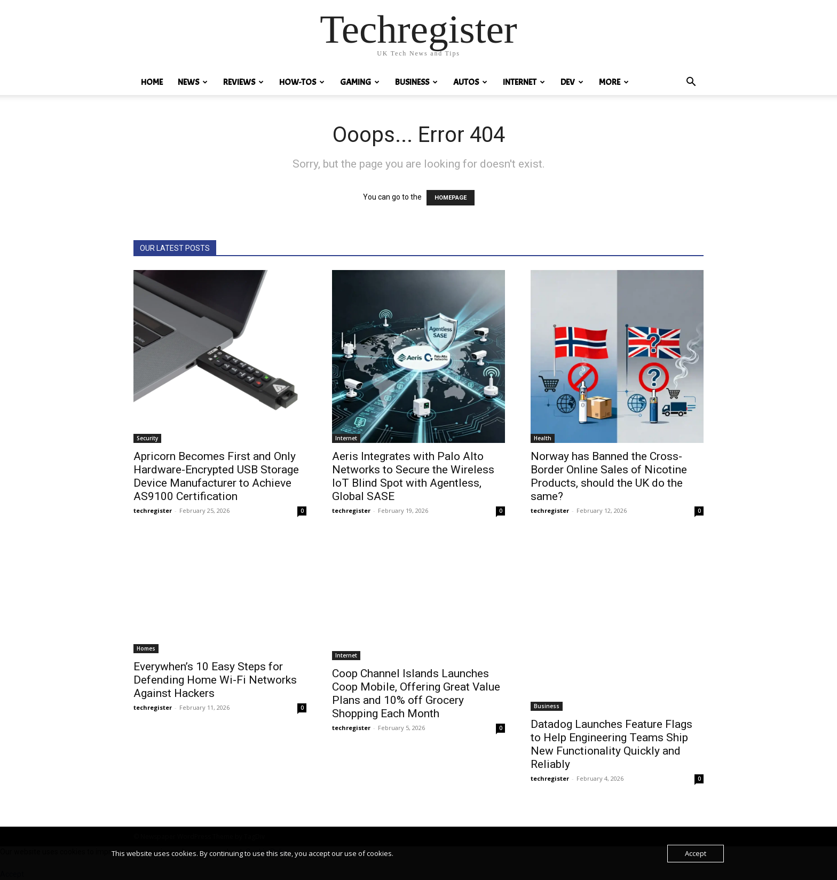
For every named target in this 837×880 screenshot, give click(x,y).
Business (416, 82)
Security (147, 438)
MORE (614, 82)
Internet (524, 82)
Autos (470, 82)
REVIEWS (243, 82)
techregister (152, 510)
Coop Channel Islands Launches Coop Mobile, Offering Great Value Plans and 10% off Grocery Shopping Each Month (416, 693)
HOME (152, 82)
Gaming (360, 82)
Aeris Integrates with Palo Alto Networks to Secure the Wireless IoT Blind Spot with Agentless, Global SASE (413, 476)
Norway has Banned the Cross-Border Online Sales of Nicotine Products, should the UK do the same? (609, 476)
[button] (691, 83)
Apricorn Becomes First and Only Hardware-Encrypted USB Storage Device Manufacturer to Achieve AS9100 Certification (216, 476)
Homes (146, 648)
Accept (695, 853)
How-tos (302, 82)
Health (542, 438)
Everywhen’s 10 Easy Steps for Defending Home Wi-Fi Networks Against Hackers (215, 680)
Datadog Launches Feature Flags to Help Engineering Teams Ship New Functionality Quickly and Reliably (611, 744)
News (193, 82)
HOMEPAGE (451, 197)
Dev (571, 82)
